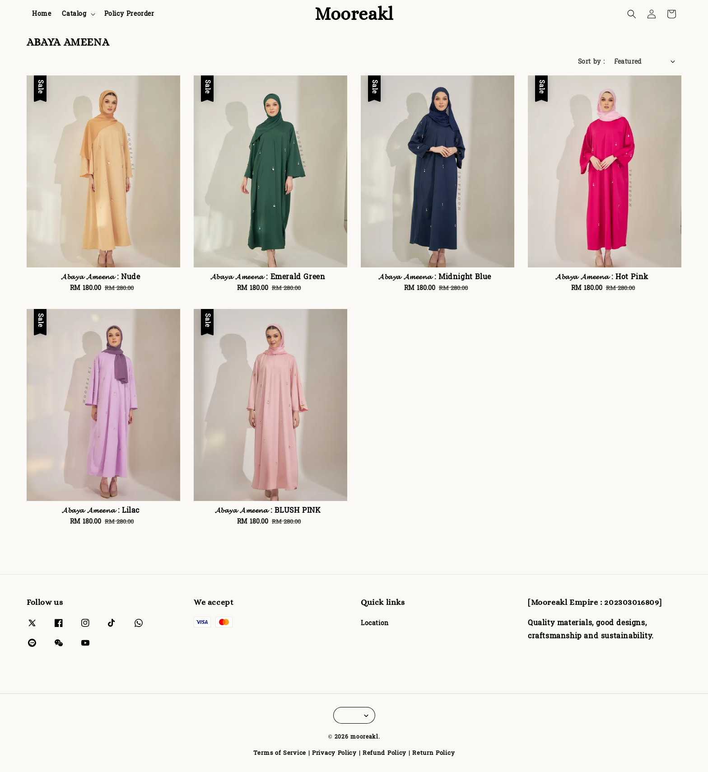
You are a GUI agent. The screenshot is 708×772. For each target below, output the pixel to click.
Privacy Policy (334, 753)
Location (375, 624)
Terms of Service (279, 753)
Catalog (74, 14)
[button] (632, 14)
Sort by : (591, 61)
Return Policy (433, 753)
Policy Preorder (129, 13)
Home (41, 13)
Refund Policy (384, 753)
